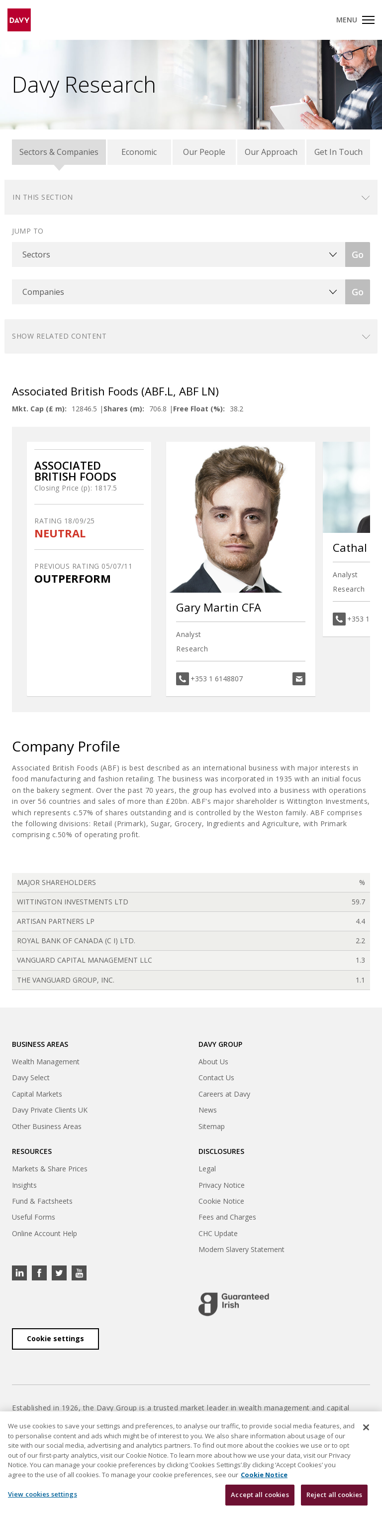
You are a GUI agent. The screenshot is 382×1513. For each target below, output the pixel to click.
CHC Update (218, 1233)
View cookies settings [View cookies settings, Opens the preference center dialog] (42, 1500)
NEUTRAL (60, 533)
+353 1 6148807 (217, 678)
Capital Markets (37, 1094)
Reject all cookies (334, 1500)
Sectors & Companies (58, 151)
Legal (207, 1168)
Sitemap (211, 1126)
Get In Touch (338, 151)
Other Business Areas (47, 1126)
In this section (42, 197)
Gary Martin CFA (218, 607)
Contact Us (216, 1077)
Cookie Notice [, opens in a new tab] (264, 1480)
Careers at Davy (224, 1094)
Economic (139, 151)
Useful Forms (33, 1217)
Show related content (59, 336)
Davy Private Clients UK (50, 1110)
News (207, 1110)
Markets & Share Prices (50, 1168)
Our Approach (271, 151)
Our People (204, 151)
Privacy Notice (221, 1185)
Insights (24, 1185)
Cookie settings (55, 1338)
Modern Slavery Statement (241, 1249)
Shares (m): (123, 408)
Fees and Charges (227, 1217)
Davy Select (31, 1077)
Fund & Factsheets (42, 1201)
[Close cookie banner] (366, 1433)
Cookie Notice (221, 1201)
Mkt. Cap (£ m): (39, 408)
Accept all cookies (259, 1500)
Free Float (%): (199, 408)
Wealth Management (46, 1061)
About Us (213, 1061)
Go (358, 254)
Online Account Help (44, 1233)
